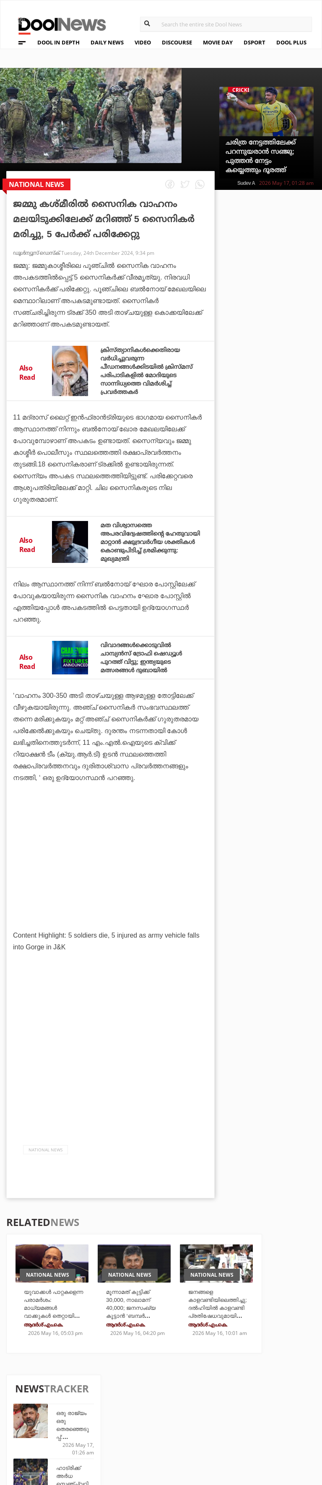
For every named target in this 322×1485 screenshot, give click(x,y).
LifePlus (163, 1410)
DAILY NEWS (107, 42)
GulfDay (163, 1433)
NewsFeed (214, 1421)
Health (112, 1421)
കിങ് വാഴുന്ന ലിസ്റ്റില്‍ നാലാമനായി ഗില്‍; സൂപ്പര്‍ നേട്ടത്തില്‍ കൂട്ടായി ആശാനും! (287, 525)
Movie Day (214, 1410)
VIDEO (143, 42)
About (31, 1390)
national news (45, 1158)
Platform (214, 1399)
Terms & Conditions (54, 1423)
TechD (111, 1399)
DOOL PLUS (291, 42)
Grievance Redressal (56, 1445)
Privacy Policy (45, 1412)
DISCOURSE (177, 42)
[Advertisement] (110, 880)
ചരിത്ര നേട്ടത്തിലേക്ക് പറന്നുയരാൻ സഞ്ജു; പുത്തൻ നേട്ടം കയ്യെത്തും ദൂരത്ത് (261, 156)
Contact (35, 1434)
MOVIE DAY (218, 42)
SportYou (165, 1421)
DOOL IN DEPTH (58, 42)
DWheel (113, 1410)
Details (113, 1433)
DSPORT (254, 42)
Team (29, 1401)
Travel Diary (169, 1399)
